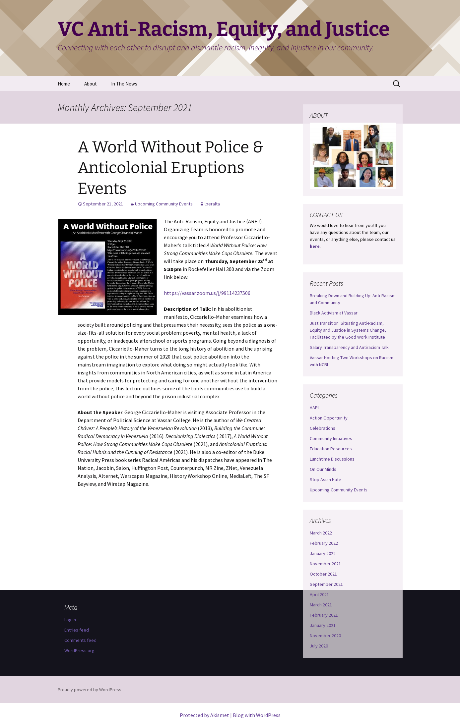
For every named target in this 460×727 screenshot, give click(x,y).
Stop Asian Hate (325, 479)
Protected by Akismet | (206, 715)
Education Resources (331, 449)
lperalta (212, 204)
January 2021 (323, 625)
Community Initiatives (331, 438)
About (90, 84)
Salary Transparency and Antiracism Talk (349, 347)
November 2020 (325, 636)
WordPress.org (79, 650)
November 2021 (325, 564)
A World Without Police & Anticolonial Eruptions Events (170, 168)
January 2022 (323, 553)
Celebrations (322, 428)
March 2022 (321, 533)
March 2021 (321, 605)
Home (64, 84)
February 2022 (324, 543)
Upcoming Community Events (164, 204)
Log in (70, 620)
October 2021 (323, 574)
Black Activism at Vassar (334, 313)
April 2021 (319, 594)
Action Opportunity (329, 418)
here (315, 246)
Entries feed (76, 630)
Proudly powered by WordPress (89, 690)
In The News (124, 84)
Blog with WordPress (257, 715)
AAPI (314, 408)
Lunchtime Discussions (332, 459)
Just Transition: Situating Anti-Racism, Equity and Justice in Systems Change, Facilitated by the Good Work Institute (348, 330)
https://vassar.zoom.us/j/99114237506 (207, 293)
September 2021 (326, 584)
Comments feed (80, 640)
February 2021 (324, 615)
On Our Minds (323, 469)
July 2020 (319, 646)
